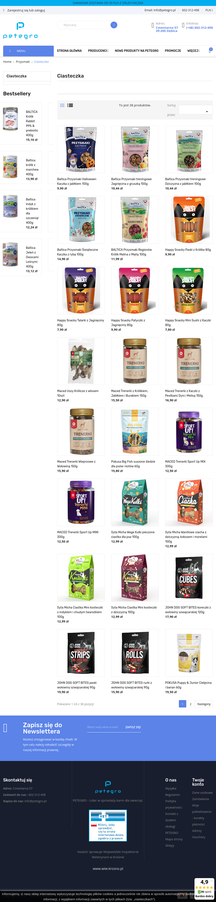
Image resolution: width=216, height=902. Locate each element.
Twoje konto (198, 782)
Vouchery (198, 837)
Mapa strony (174, 839)
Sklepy (169, 845)
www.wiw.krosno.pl (108, 868)
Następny (204, 704)
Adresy (197, 831)
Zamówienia (200, 799)
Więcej (192, 51)
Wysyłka (170, 788)
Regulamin (172, 795)
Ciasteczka (17, 76)
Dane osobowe (202, 793)
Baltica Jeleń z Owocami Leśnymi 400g (41, 257)
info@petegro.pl (35, 801)
